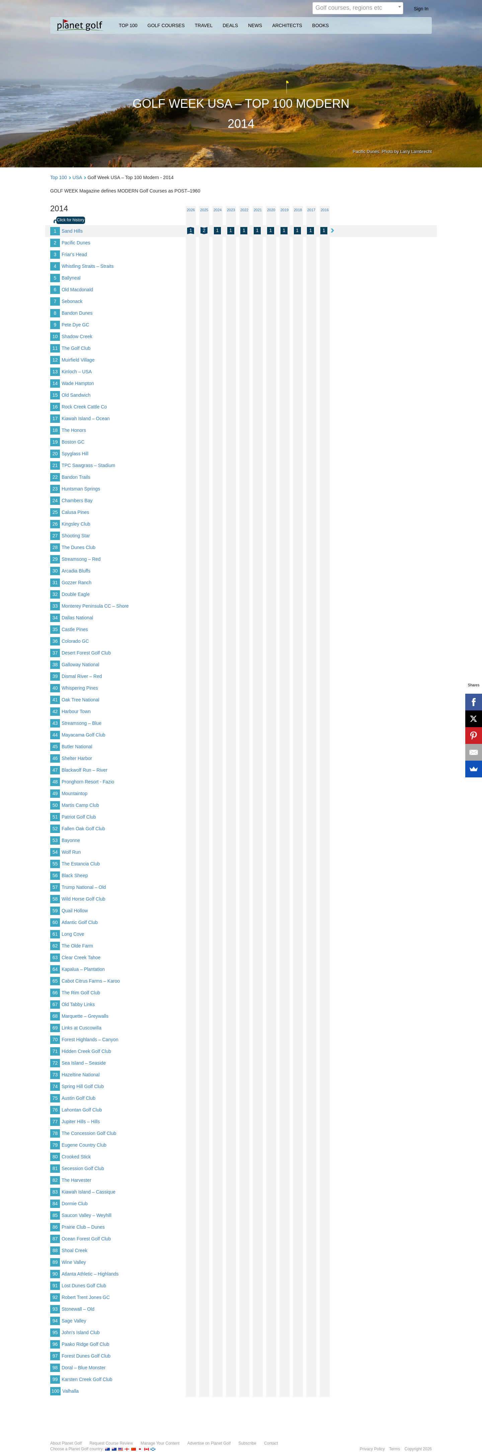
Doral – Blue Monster (84, 1367)
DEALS (230, 25)
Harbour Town (76, 711)
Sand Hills (72, 231)
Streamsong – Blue (81, 723)
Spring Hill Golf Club (83, 1086)
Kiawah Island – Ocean (86, 418)
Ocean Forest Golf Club (86, 1238)
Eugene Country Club (84, 1145)
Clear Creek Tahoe (81, 957)
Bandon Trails (76, 477)
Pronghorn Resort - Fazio (88, 781)
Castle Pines (75, 629)
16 (55, 406)
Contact (271, 1443)
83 (55, 1192)
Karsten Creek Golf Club (87, 1379)
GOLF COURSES (166, 25)
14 (55, 383)
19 (55, 442)
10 (55, 336)
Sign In (421, 8)
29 (55, 559)
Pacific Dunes (76, 242)
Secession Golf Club (83, 1168)
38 (55, 664)
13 (55, 371)
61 (55, 934)
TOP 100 (128, 25)
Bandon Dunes (77, 313)
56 (55, 875)
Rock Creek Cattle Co (84, 406)
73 (55, 1074)
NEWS (255, 25)
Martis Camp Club (80, 805)
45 (55, 746)
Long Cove (73, 934)
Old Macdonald (77, 289)
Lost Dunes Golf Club (84, 1285)
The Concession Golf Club (89, 1133)
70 (55, 1039)
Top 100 (58, 177)
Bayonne (71, 840)
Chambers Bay (77, 500)
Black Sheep (75, 875)
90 (55, 1274)
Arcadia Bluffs (76, 570)
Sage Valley (74, 1320)
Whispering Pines (80, 688)
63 (55, 957)
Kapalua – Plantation (83, 969)
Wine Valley (74, 1262)
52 (55, 828)
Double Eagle (76, 594)
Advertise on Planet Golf (209, 1443)
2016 (325, 210)
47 (55, 770)
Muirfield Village (78, 360)
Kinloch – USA (77, 371)
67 (55, 1004)
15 (55, 395)
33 (55, 606)
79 (55, 1145)
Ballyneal (71, 278)
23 (55, 488)
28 (55, 547)
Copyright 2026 (418, 1449)
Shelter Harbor (77, 758)
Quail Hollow (75, 910)
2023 (231, 210)
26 (55, 524)
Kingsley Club (76, 524)
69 (55, 1027)
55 (55, 863)
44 (55, 735)
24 (55, 500)
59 (55, 910)
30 (55, 570)
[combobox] (357, 8)
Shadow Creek (77, 336)
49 (55, 793)
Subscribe (247, 1443)
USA (77, 177)
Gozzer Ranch (76, 582)
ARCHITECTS (287, 25)
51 (55, 817)
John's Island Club (81, 1332)
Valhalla (70, 1391)
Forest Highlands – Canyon (90, 1039)
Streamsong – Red (81, 559)
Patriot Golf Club (79, 817)
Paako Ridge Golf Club (85, 1344)
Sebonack (72, 301)
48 (55, 781)
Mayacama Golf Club (83, 735)
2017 (311, 210)
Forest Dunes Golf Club (86, 1356)
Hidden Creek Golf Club (86, 1051)
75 (55, 1098)
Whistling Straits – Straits (88, 266)
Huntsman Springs (81, 488)
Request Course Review (111, 1443)
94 (55, 1320)
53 (55, 840)
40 (55, 688)
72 (55, 1063)
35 (55, 629)
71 (55, 1051)
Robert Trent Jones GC (86, 1297)
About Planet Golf (66, 1443)
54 (55, 852)
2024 (218, 210)
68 (55, 1016)
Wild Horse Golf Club (83, 899)
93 (55, 1309)
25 (55, 512)
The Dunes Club (78, 547)
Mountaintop (74, 793)
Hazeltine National (81, 1074)
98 (55, 1367)
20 (55, 453)
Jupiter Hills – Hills (81, 1121)
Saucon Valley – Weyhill (86, 1215)
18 (55, 430)
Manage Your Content (160, 1443)
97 (55, 1356)
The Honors (74, 430)
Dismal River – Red (82, 676)
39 (55, 676)
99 (55, 1379)
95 (55, 1332)
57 (55, 887)
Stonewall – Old (78, 1309)
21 (55, 465)
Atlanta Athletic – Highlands (90, 1274)
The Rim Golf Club (81, 992)
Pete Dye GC (75, 324)
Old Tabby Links (78, 1004)
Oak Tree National (80, 699)
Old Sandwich (76, 395)
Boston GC (73, 442)
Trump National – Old (84, 887)
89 (55, 1262)
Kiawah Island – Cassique (88, 1192)
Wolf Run (71, 852)
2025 (204, 210)
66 (55, 992)
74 (55, 1086)
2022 (244, 210)
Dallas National (77, 617)
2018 (298, 210)
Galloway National (80, 664)
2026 (191, 210)
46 (55, 758)
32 (55, 594)
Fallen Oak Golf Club (83, 828)
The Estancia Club (81, 863)
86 (55, 1227)
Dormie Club (75, 1203)
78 (55, 1133)
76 (55, 1110)
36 (55, 641)
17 (55, 418)
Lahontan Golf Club (82, 1110)
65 (55, 981)
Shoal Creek (74, 1250)
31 (55, 582)
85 (55, 1215)
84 (55, 1203)
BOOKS (320, 25)
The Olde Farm (77, 945)
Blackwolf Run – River (84, 770)
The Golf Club (76, 348)
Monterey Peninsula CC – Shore (95, 606)
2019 (284, 210)
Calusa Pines (75, 512)
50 (55, 805)
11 (55, 348)
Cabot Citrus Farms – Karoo (91, 981)
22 (55, 477)
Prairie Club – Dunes (83, 1227)
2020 (271, 210)
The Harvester (76, 1180)
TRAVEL (204, 25)
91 (55, 1285)
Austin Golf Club (78, 1098)
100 (55, 1391)
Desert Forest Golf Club (86, 653)
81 (55, 1168)
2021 (258, 210)
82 (55, 1180)
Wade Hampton (78, 383)
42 (55, 711)
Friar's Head (74, 254)
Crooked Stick (76, 1156)
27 (55, 535)
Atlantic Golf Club (80, 922)
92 (55, 1297)
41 (55, 699)
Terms (394, 1449)
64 (55, 969)
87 (55, 1238)
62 (55, 945)
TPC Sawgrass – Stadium (88, 465)
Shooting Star (76, 535)
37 (55, 653)
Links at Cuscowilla (81, 1027)
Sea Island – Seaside (84, 1063)
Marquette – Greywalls (85, 1016)
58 (55, 899)
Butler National (77, 746)
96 (55, 1344)
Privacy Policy (372, 1449)
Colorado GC (75, 641)
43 (55, 723)
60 (55, 922)
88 (55, 1250)
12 (55, 360)
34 (55, 617)
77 (55, 1121)
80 (55, 1156)
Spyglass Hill (75, 453)
